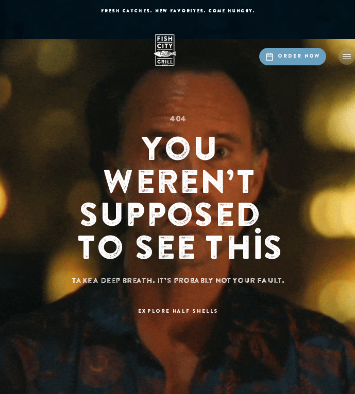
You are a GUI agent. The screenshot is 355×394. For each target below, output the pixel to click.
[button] (347, 56)
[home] (178, 50)
